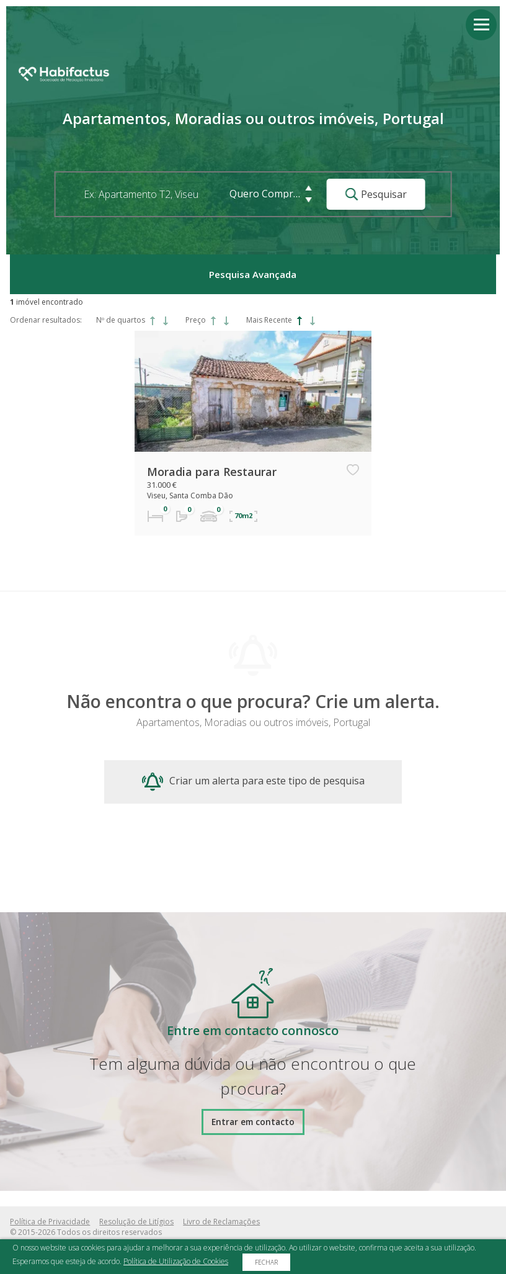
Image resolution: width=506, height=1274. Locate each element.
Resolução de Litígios (136, 1221)
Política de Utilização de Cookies (175, 1261)
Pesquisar (376, 194)
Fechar (266, 1262)
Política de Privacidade (50, 1221)
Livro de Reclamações (221, 1221)
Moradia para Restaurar (212, 471)
